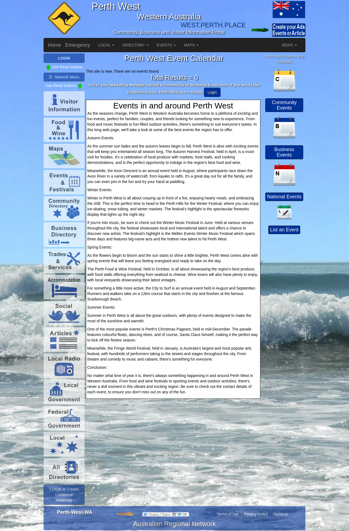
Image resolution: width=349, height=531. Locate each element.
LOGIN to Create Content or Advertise (64, 494)
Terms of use (228, 514)
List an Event (284, 229)
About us (280, 514)
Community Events (284, 105)
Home (54, 45)
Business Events (284, 152)
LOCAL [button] (106, 45)
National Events (284, 196)
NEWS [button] (289, 45)
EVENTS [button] (166, 45)
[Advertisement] (285, 318)
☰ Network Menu (64, 77)
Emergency (77, 45)
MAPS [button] (191, 45)
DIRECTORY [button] (135, 45)
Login (212, 92)
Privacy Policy (256, 514)
